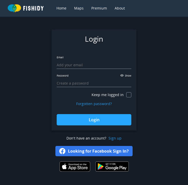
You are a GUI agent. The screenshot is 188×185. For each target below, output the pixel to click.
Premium (99, 8)
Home (61, 8)
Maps (79, 8)
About (120, 8)
